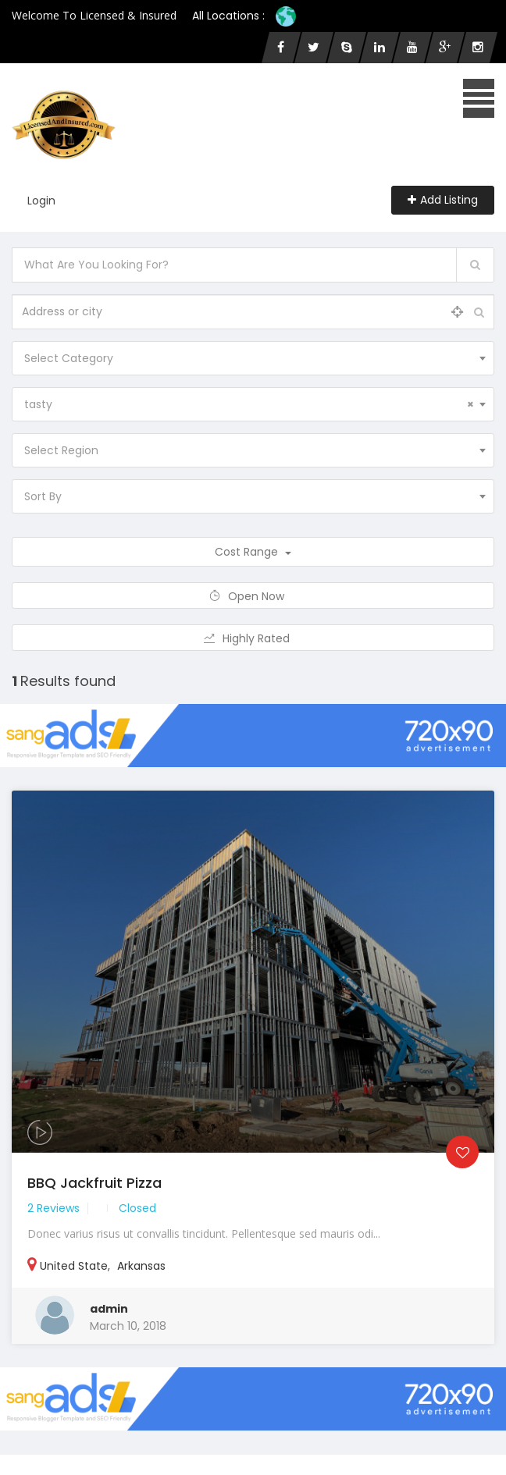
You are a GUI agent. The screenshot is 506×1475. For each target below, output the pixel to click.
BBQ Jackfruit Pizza (94, 1182)
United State (74, 1266)
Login (41, 200)
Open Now (253, 596)
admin (109, 1309)
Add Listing (443, 200)
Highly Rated (253, 638)
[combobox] (253, 358)
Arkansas (141, 1266)
